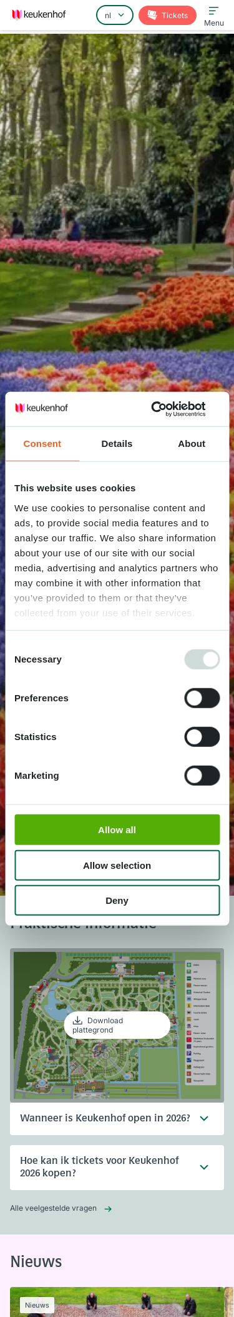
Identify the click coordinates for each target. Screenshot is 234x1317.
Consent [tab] (42, 443)
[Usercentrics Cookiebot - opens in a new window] (167, 409)
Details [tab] (117, 443)
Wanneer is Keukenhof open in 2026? (107, 1119)
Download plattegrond (97, 1025)
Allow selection (117, 864)
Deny (117, 900)
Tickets (174, 15)
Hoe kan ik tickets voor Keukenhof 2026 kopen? (107, 1167)
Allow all (117, 829)
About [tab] (191, 443)
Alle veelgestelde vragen (53, 1208)
